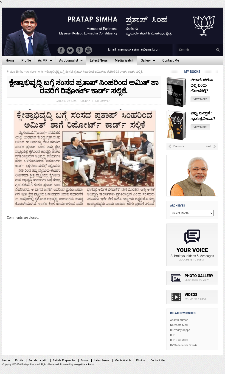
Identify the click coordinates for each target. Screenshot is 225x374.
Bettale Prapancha (64, 360)
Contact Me (157, 360)
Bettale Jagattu (38, 360)
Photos (140, 360)
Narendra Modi (179, 325)
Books (84, 360)
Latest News (101, 360)
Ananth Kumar (179, 320)
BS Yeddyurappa (180, 330)
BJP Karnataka (179, 340)
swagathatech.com (84, 364)
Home (6, 360)
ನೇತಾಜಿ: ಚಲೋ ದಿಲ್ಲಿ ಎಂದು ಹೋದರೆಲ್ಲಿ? (202, 85)
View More (200, 99)
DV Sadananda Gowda (183, 345)
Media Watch (123, 360)
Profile (19, 360)
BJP (172, 335)
